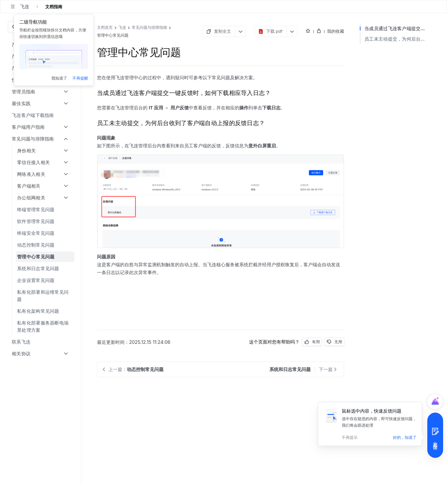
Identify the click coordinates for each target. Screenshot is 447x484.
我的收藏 (335, 31)
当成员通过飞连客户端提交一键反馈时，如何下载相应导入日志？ (397, 28)
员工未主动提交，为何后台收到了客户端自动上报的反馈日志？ (397, 39)
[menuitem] (41, 115)
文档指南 (53, 6)
